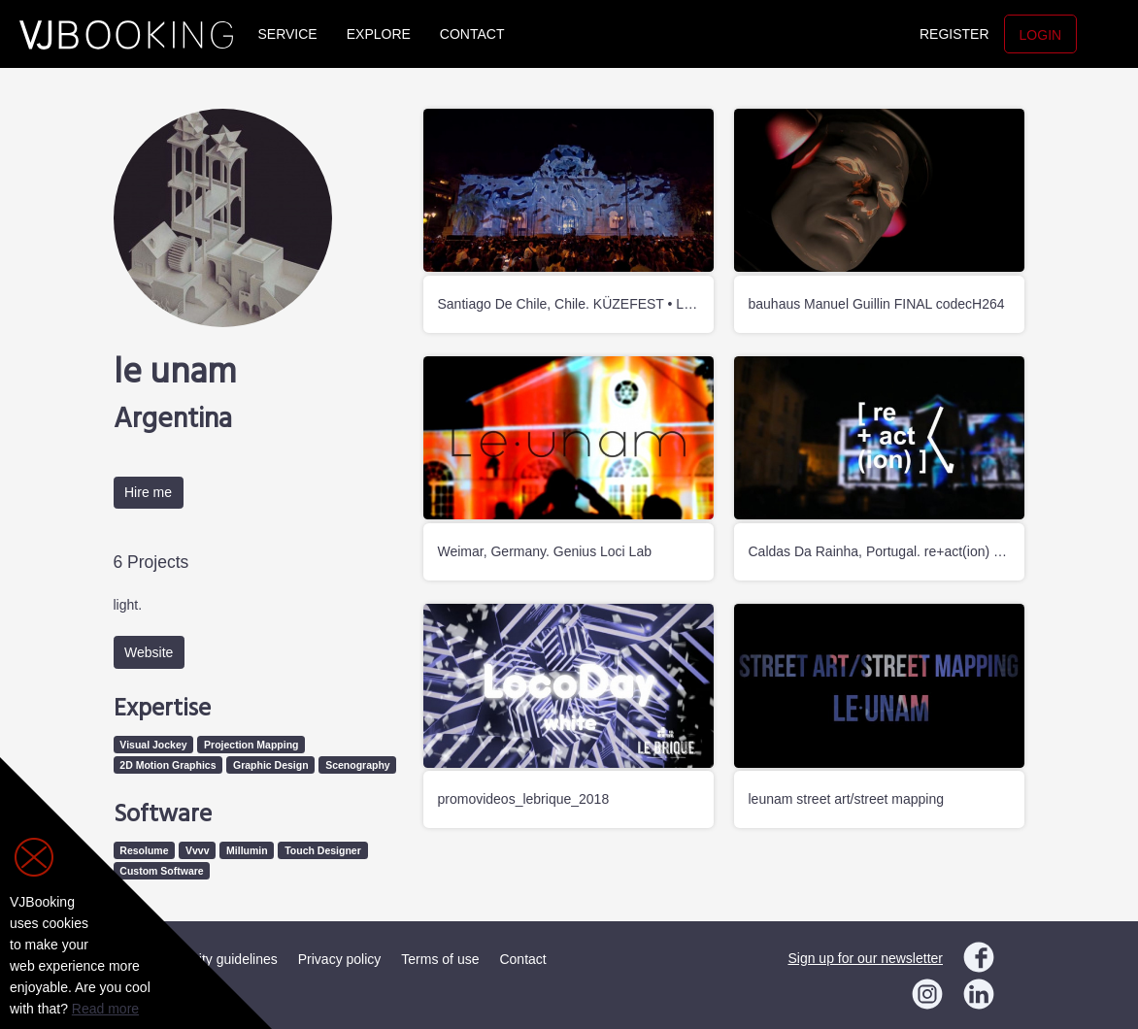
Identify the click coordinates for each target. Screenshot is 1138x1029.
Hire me (148, 492)
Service (288, 34)
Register (954, 34)
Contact (472, 34)
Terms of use (440, 959)
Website (148, 652)
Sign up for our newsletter (865, 958)
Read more (105, 1008)
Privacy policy (340, 959)
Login (1041, 35)
